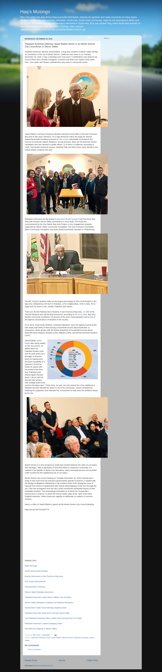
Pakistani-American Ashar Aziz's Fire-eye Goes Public (47, 613)
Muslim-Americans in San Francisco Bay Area (44, 576)
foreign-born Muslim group (66, 219)
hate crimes (64, 139)
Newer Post (31, 660)
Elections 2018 (44, 638)
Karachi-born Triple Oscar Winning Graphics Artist (45, 608)
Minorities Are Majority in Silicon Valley (41, 629)
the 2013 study (81, 314)
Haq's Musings (35, 11)
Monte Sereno (67, 638)
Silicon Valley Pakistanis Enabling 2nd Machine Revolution (49, 603)
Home (62, 660)
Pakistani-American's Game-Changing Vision (44, 624)
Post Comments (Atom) (44, 666)
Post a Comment (34, 649)
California (34, 638)
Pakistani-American (81, 638)
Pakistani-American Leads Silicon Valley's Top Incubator (48, 597)
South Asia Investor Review (36, 571)
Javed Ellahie (56, 638)
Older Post (92, 660)
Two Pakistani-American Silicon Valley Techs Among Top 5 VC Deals (53, 618)
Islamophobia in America (35, 587)
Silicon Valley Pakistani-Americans (39, 592)
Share (106, 38)
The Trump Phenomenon (35, 581)
